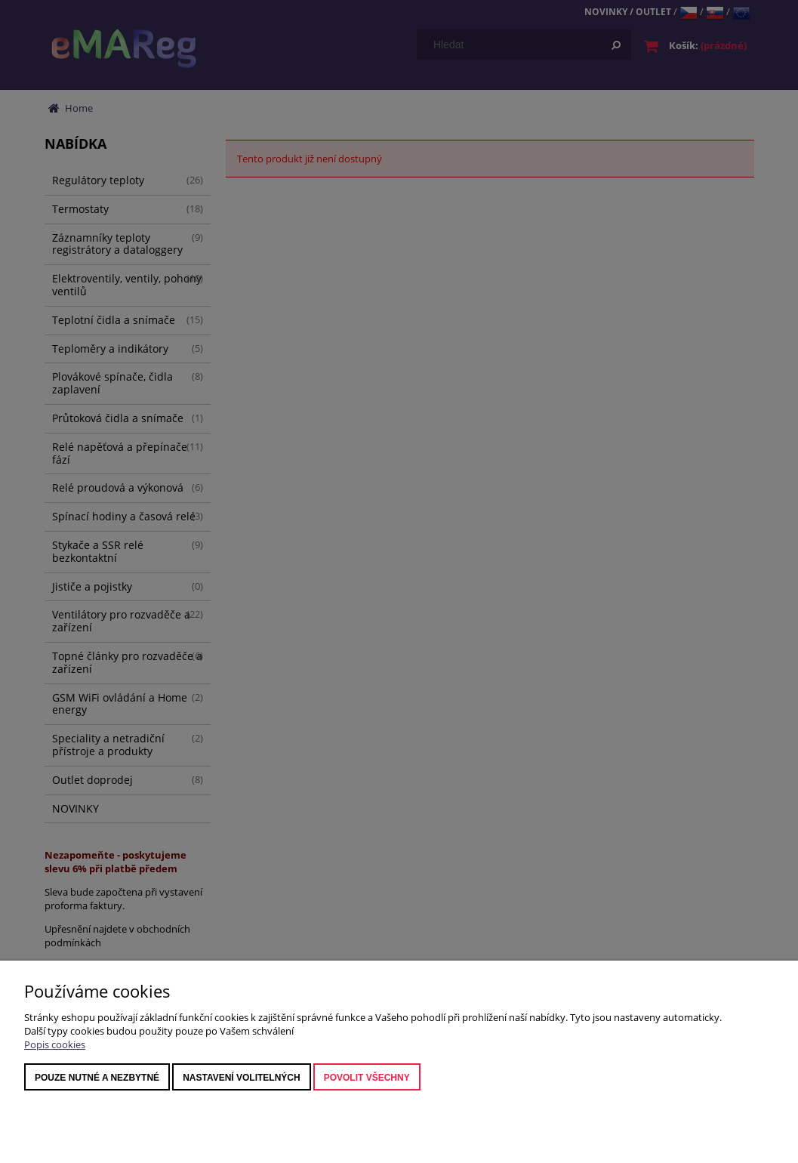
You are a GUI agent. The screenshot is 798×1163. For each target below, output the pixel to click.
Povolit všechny (367, 1077)
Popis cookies (54, 1044)
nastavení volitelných (241, 1077)
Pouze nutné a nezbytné (97, 1077)
